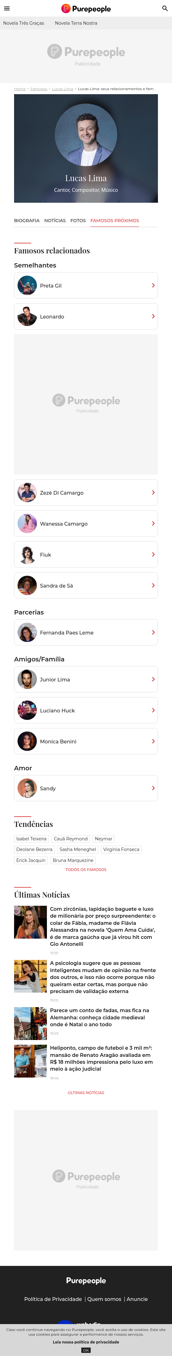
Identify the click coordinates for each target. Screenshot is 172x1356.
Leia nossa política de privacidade (86, 1342)
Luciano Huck (57, 711)
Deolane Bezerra (34, 849)
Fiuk (45, 555)
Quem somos (104, 1299)
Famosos (38, 88)
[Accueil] (86, 8)
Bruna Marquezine (73, 860)
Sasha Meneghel (78, 849)
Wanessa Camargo (64, 524)
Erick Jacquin (31, 860)
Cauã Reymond (71, 839)
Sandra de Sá (56, 586)
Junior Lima (55, 680)
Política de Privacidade (53, 1299)
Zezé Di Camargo (61, 493)
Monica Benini (58, 742)
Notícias (55, 220)
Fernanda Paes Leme (67, 633)
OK (86, 1350)
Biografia (26, 220)
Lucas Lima (62, 88)
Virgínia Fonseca (121, 849)
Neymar (103, 839)
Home (20, 88)
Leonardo (52, 317)
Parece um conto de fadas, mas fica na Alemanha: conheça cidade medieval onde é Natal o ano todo (99, 1017)
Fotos (78, 220)
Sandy (48, 789)
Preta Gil (51, 286)
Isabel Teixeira (31, 839)
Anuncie (137, 1299)
